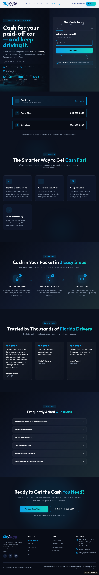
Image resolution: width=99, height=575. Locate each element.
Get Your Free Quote (34, 509)
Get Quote (91, 4)
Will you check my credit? (49, 438)
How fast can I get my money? (49, 453)
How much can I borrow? (49, 430)
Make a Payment (32, 540)
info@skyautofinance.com (87, 553)
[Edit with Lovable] (89, 573)
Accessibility (56, 550)
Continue (74, 50)
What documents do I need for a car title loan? (49, 422)
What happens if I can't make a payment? (49, 461)
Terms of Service (57, 543)
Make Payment (57, 4)
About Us (30, 543)
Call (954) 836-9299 (64, 509)
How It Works (38, 4)
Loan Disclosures (57, 547)
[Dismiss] (97, 573)
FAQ (47, 4)
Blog (28, 554)
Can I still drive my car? (49, 445)
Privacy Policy (56, 540)
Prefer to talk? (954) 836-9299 (14, 62)
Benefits (28, 4)
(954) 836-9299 (78, 4)
